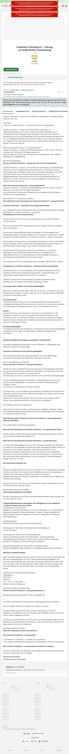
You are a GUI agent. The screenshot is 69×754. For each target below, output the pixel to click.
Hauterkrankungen (27, 90)
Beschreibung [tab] (8, 111)
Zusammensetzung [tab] (23, 111)
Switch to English (38, 733)
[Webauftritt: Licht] (33, 741)
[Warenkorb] (59, 749)
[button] (66, 5)
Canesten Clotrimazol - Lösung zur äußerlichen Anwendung (34, 48)
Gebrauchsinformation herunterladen (14, 659)
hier (34, 729)
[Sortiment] (26, 749)
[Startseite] (10, 749)
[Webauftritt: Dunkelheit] (43, 741)
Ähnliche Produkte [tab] (39, 111)
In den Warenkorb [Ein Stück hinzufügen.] (11, 69)
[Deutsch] (62, 6)
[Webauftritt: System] (25, 741)
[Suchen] (43, 749)
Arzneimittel (14, 90)
